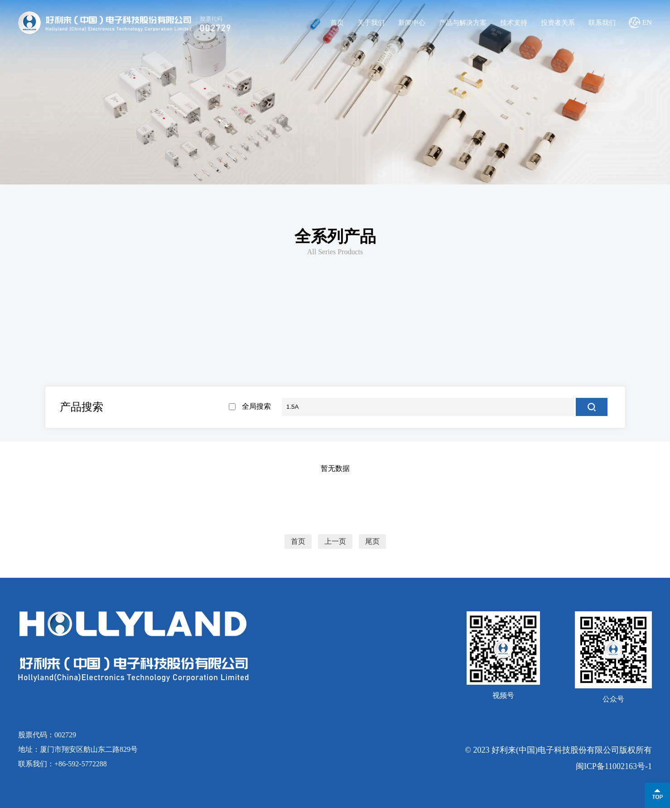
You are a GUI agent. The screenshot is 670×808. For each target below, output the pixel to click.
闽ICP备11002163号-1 (614, 766)
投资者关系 (558, 22)
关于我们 (371, 22)
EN (647, 22)
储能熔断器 (97, 376)
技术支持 (513, 22)
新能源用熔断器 (93, 339)
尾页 (372, 541)
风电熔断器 (329, 376)
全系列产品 (335, 236)
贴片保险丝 (287, 339)
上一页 (335, 541)
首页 (337, 22)
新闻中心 (411, 22)
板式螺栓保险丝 (383, 339)
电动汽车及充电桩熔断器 (445, 376)
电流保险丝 (190, 339)
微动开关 (213, 403)
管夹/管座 (97, 403)
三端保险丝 (480, 339)
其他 (576, 339)
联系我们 (602, 22)
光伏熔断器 (213, 376)
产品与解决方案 (463, 22)
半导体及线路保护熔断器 (561, 376)
